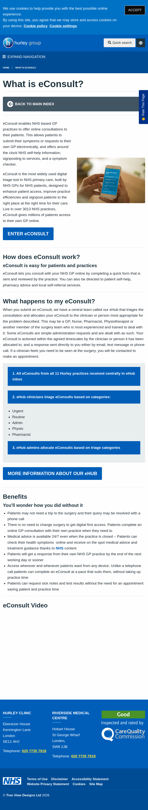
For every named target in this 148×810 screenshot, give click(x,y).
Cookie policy (36, 26)
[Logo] (22, 42)
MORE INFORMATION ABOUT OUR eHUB (52, 473)
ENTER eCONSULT (28, 233)
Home (6, 67)
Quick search (120, 43)
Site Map (96, 784)
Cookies (79, 784)
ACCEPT (135, 10)
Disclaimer (59, 779)
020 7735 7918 (34, 751)
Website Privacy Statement (48, 784)
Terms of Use (37, 779)
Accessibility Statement (90, 779)
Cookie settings (63, 26)
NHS (59, 548)
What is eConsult (25, 67)
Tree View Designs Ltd (23, 795)
